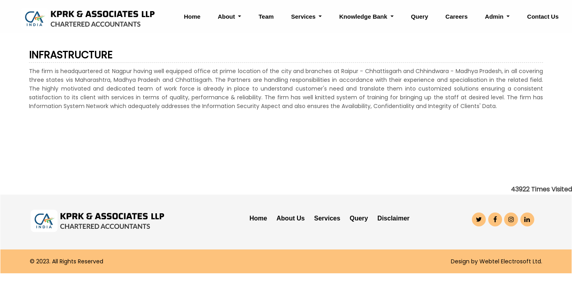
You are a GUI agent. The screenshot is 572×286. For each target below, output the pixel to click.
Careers (456, 16)
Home (192, 16)
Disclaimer (393, 218)
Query (419, 16)
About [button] (227, 16)
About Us (290, 218)
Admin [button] (495, 16)
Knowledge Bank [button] (364, 16)
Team (266, 16)
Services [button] (304, 16)
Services (327, 218)
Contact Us (542, 16)
